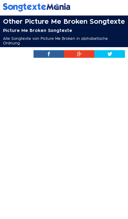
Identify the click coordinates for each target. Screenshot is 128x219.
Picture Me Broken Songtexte (37, 30)
